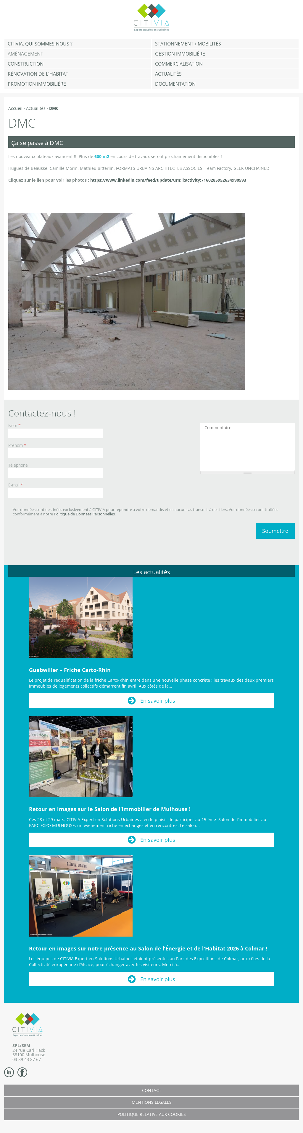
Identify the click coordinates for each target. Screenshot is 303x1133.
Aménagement (25, 54)
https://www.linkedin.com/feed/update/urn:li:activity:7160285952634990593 (168, 180)
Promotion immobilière (37, 84)
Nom (14, 425)
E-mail (15, 485)
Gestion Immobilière (180, 54)
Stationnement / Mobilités (188, 43)
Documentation (175, 84)
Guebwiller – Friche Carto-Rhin (70, 669)
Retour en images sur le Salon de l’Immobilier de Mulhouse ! (110, 809)
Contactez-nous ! (42, 413)
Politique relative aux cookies (151, 1114)
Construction (25, 64)
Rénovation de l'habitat (38, 74)
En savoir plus (157, 700)
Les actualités (151, 572)
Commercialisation (179, 64)
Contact (151, 1090)
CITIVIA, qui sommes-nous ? (40, 43)
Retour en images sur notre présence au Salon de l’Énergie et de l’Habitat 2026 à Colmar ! (148, 948)
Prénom (17, 445)
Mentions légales (152, 1102)
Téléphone (18, 465)
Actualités (168, 74)
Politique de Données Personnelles (84, 514)
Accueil (15, 108)
